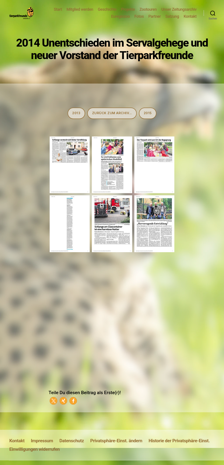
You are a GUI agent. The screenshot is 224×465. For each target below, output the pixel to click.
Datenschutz (71, 447)
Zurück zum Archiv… (112, 120)
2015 (148, 120)
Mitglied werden (79, 12)
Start (58, 12)
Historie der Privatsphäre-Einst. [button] (179, 447)
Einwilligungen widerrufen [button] (34, 455)
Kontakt (190, 19)
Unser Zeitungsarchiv (178, 12)
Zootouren (148, 12)
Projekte (128, 12)
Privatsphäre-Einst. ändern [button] (116, 447)
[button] (53, 407)
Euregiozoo (120, 19)
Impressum (42, 447)
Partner (154, 19)
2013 (76, 120)
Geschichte (107, 12)
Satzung (172, 19)
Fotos (139, 19)
